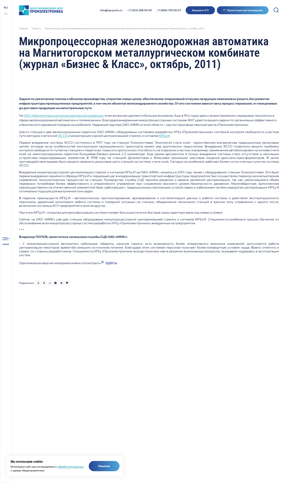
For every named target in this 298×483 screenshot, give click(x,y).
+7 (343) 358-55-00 (139, 10)
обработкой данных (70, 466)
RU (6, 7)
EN (6, 14)
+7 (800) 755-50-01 (169, 10)
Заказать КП (200, 10)
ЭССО (63, 136)
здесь (111, 262)
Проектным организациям (244, 10)
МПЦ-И (164, 136)
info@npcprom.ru (111, 10)
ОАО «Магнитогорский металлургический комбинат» (64, 115)
